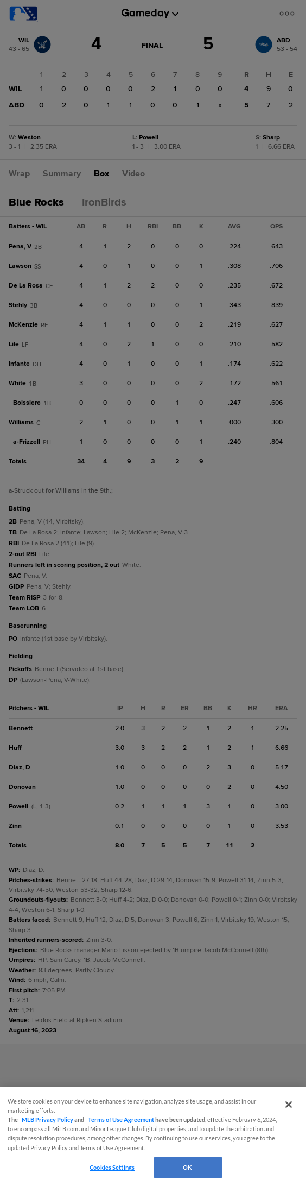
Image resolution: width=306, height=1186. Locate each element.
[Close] (289, 1105)
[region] (153, 1136)
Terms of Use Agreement (121, 1119)
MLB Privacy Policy (47, 1119)
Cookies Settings (112, 1167)
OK (187, 1167)
